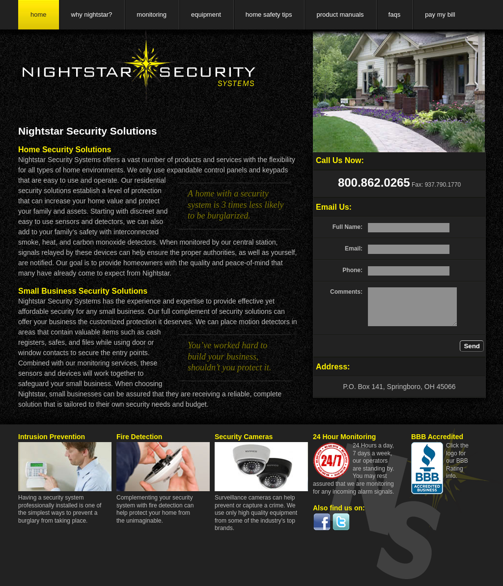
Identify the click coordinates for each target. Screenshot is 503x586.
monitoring (152, 14)
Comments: (346, 291)
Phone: (352, 270)
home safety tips (269, 14)
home (38, 14)
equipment (206, 14)
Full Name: (348, 226)
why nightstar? (91, 14)
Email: (354, 248)
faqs (395, 14)
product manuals (339, 14)
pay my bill (440, 14)
